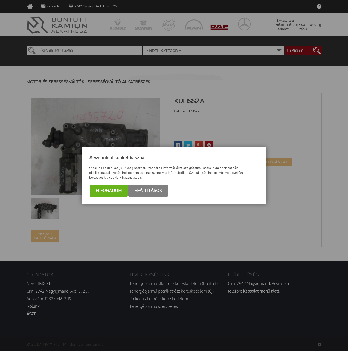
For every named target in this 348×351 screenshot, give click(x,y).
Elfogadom (109, 190)
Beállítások (148, 190)
